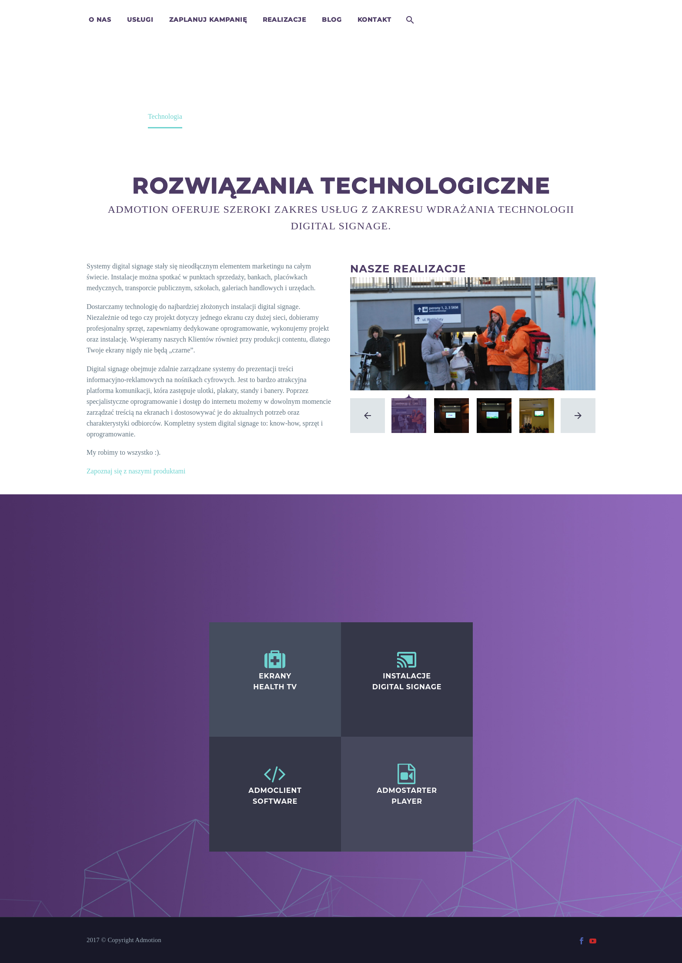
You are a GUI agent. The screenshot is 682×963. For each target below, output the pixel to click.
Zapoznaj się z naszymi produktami (136, 471)
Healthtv (221, 620)
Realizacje (284, 19)
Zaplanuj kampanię (208, 19)
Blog (332, 19)
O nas (100, 19)
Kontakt (374, 19)
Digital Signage (362, 620)
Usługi (140, 19)
